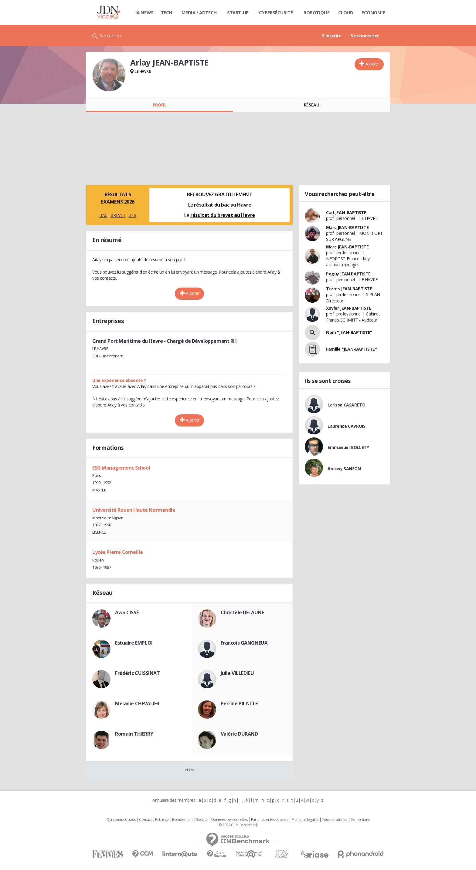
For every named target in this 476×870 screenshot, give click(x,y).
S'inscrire (332, 35)
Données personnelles (229, 820)
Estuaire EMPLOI (134, 642)
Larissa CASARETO (346, 405)
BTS (132, 215)
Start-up (238, 12)
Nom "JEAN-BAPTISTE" (349, 332)
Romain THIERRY (134, 733)
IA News (144, 12)
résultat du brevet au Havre (222, 215)
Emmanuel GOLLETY (348, 447)
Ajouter (372, 64)
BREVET (117, 215)
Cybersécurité (276, 12)
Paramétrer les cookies (269, 820)
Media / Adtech (199, 12)
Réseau (311, 105)
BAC (103, 215)
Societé (202, 820)
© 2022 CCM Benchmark (238, 825)
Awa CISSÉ (126, 612)
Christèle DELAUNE (242, 612)
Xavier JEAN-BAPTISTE (348, 308)
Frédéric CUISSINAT (137, 673)
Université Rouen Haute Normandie (133, 510)
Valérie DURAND (239, 733)
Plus (189, 770)
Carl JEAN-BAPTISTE (346, 212)
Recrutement (182, 820)
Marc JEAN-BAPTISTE (347, 227)
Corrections (360, 820)
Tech (166, 12)
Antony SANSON (344, 468)
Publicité (161, 820)
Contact (145, 820)
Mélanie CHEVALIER (137, 703)
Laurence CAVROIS (346, 426)
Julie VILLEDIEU (237, 673)
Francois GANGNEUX (244, 642)
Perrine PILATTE (239, 703)
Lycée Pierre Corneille (117, 552)
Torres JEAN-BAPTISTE (349, 289)
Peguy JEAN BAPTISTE (348, 274)
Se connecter (365, 35)
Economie (373, 12)
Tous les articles (334, 820)
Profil (159, 105)
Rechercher (110, 35)
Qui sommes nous (121, 820)
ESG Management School (121, 467)
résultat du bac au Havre (222, 204)
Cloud (345, 12)
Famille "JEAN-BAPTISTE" (351, 349)
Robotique (316, 12)
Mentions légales (304, 820)
